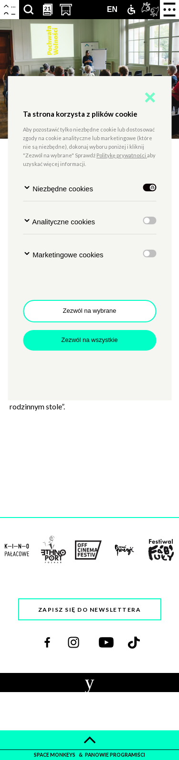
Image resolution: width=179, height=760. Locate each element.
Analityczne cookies (59, 221)
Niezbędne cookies (58, 188)
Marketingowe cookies (63, 254)
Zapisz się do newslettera (89, 609)
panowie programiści (115, 755)
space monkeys (55, 755)
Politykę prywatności (121, 155)
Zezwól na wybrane (89, 310)
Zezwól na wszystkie (89, 339)
